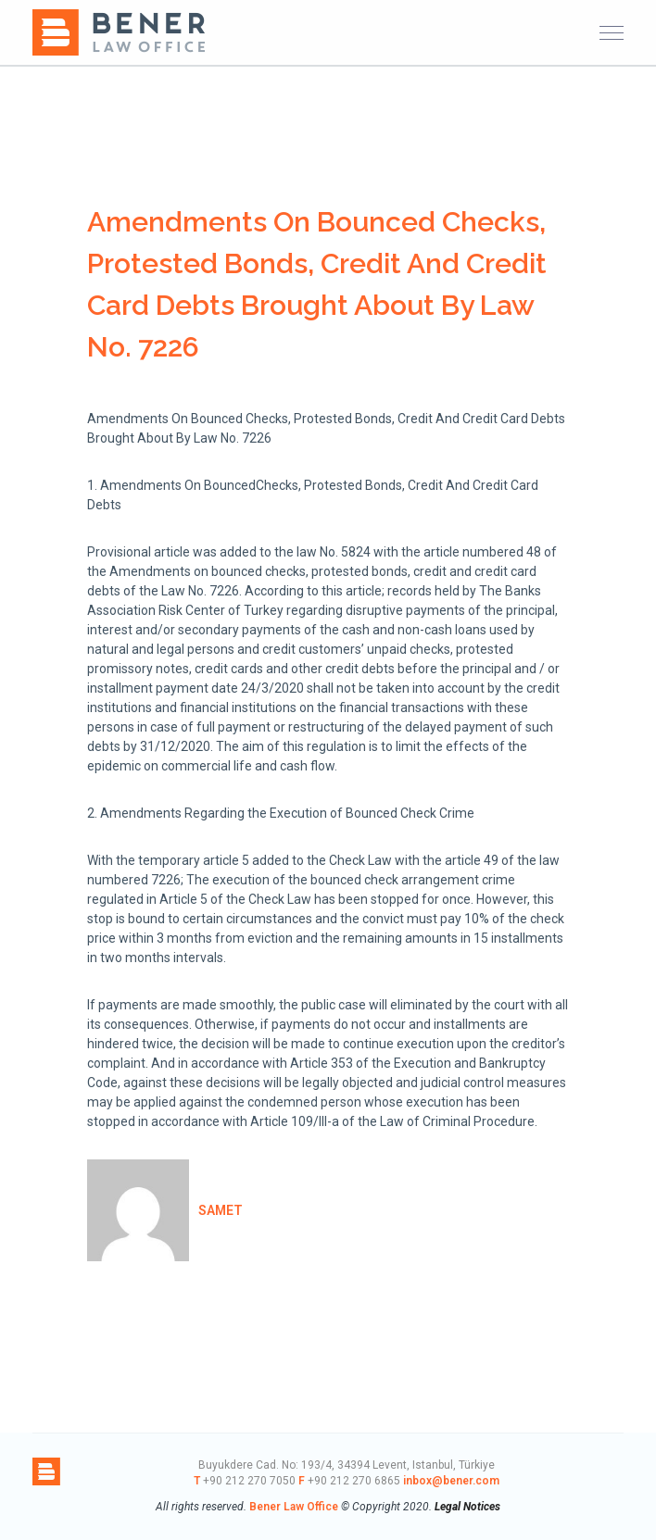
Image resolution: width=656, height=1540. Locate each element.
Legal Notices (467, 1506)
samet (220, 1210)
